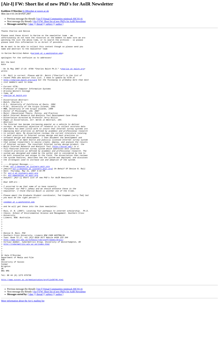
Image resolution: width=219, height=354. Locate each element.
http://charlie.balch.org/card (20, 90)
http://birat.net (62, 170)
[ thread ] (39, 24)
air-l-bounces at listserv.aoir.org (30, 194)
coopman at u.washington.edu (19, 236)
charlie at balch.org (72, 76)
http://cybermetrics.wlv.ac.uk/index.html (27, 287)
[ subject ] (49, 24)
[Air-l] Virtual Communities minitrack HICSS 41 (59, 18)
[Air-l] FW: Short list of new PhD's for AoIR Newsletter (59, 21)
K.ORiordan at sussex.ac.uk (35, 11)
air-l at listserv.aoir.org (23, 202)
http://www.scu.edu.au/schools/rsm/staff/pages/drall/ (34, 281)
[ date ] (31, 24)
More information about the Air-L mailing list (22, 351)
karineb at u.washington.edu (46, 58)
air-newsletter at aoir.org (23, 204)
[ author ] (59, 24)
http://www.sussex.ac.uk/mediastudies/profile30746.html (32, 329)
